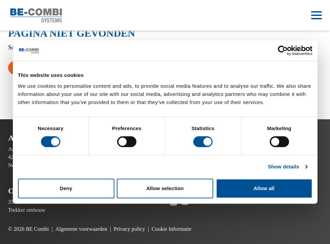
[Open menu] (316, 15)
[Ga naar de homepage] (36, 15)
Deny (66, 188)
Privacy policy (129, 229)
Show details (283, 166)
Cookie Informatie (172, 229)
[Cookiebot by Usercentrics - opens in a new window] (282, 50)
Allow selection (165, 188)
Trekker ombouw (26, 210)
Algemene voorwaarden (81, 229)
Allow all (264, 188)
